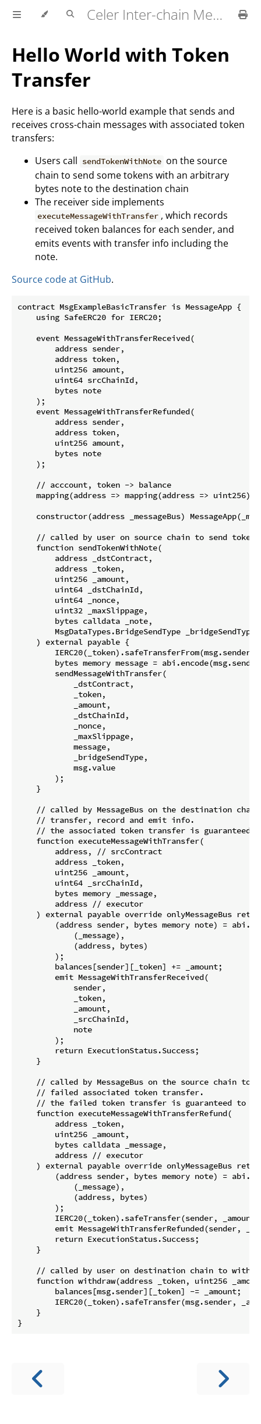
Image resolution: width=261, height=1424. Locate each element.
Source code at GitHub (61, 279)
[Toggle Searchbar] (70, 14)
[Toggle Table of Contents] (17, 14)
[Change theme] (44, 14)
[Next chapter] (223, 1379)
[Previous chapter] (38, 1379)
